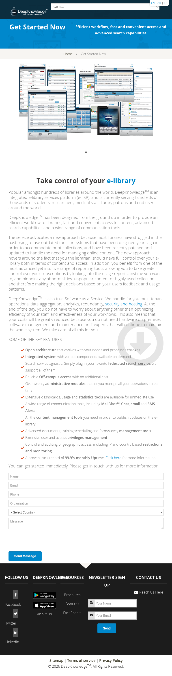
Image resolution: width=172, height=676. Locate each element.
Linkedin (12, 641)
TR (165, 3)
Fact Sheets (72, 612)
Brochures (72, 594)
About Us (44, 614)
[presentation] (43, 540)
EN (153, 3)
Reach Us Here (151, 592)
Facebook (13, 604)
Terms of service (81, 660)
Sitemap (56, 660)
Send (107, 628)
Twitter (10, 623)
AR (159, 3)
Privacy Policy (111, 660)
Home (68, 53)
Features (72, 603)
